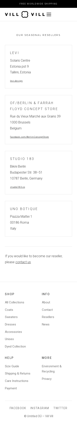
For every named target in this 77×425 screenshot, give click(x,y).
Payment (11, 388)
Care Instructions (16, 381)
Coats (9, 310)
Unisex (9, 339)
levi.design (16, 81)
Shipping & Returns (17, 373)
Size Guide (12, 366)
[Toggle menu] (58, 14)
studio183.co (17, 187)
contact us (23, 262)
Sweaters (11, 317)
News (45, 324)
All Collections (14, 302)
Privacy (47, 379)
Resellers (48, 317)
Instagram (39, 408)
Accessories (13, 332)
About (46, 302)
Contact (47, 310)
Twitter (60, 408)
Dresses (10, 324)
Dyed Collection (15, 346)
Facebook (18, 408)
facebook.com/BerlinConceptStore (29, 137)
